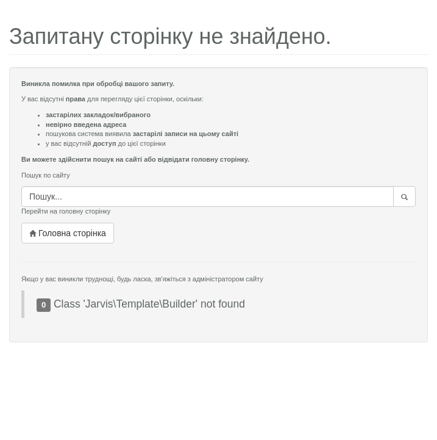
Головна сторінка (67, 233)
